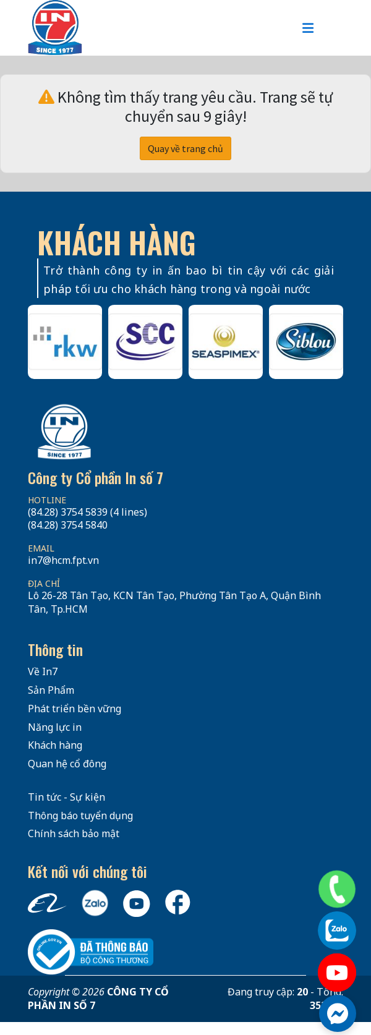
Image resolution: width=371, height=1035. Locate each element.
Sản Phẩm (51, 690)
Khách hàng (55, 745)
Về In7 (43, 671)
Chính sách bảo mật (73, 833)
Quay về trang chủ (185, 148)
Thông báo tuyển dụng (80, 815)
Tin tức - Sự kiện (66, 797)
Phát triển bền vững (74, 708)
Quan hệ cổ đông (67, 763)
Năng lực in (55, 727)
